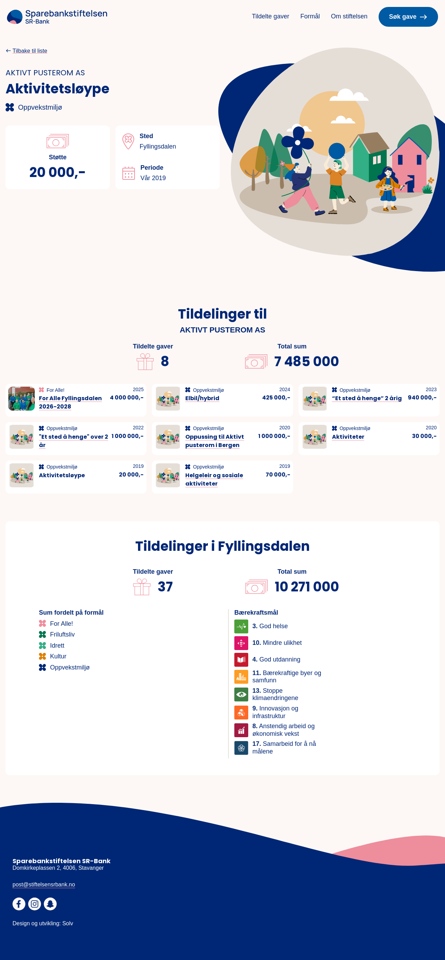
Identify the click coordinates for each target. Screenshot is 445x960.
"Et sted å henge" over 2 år (73, 441)
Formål (310, 16)
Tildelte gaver (270, 16)
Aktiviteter (348, 437)
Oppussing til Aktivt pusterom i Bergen (214, 441)
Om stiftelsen (349, 16)
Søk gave (408, 17)
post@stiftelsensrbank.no (44, 884)
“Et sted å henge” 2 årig (367, 398)
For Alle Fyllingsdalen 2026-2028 (70, 402)
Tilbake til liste (30, 51)
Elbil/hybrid (202, 398)
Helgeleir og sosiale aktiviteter (214, 479)
